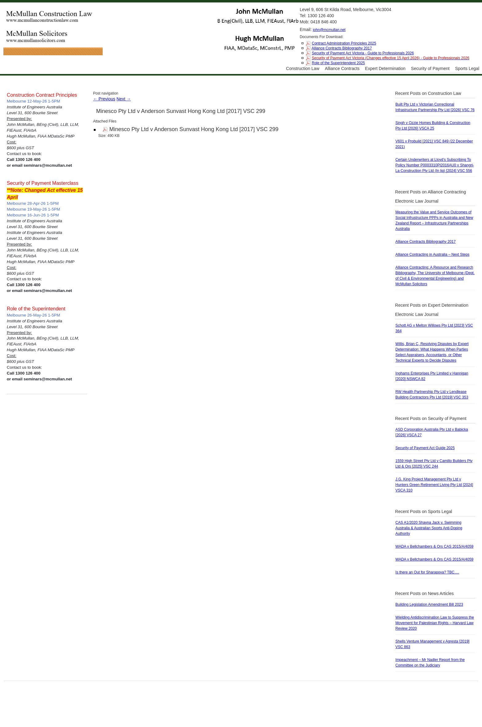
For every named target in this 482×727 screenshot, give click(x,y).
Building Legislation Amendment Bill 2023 (429, 604)
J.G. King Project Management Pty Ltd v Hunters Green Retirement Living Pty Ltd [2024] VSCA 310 (434, 484)
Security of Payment (430, 68)
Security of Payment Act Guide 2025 (425, 448)
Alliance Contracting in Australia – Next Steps (432, 254)
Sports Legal (467, 68)
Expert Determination (385, 68)
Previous (104, 98)
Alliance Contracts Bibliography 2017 (342, 48)
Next (124, 98)
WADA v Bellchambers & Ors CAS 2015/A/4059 (434, 546)
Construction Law (302, 68)
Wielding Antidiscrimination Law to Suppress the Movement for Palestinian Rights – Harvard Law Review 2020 (434, 623)
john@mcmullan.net (329, 30)
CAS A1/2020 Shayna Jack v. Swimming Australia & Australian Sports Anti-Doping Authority (428, 528)
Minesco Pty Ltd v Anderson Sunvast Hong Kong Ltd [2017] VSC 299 (180, 111)
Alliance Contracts (342, 68)
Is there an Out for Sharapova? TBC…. (427, 572)
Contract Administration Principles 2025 (344, 43)
